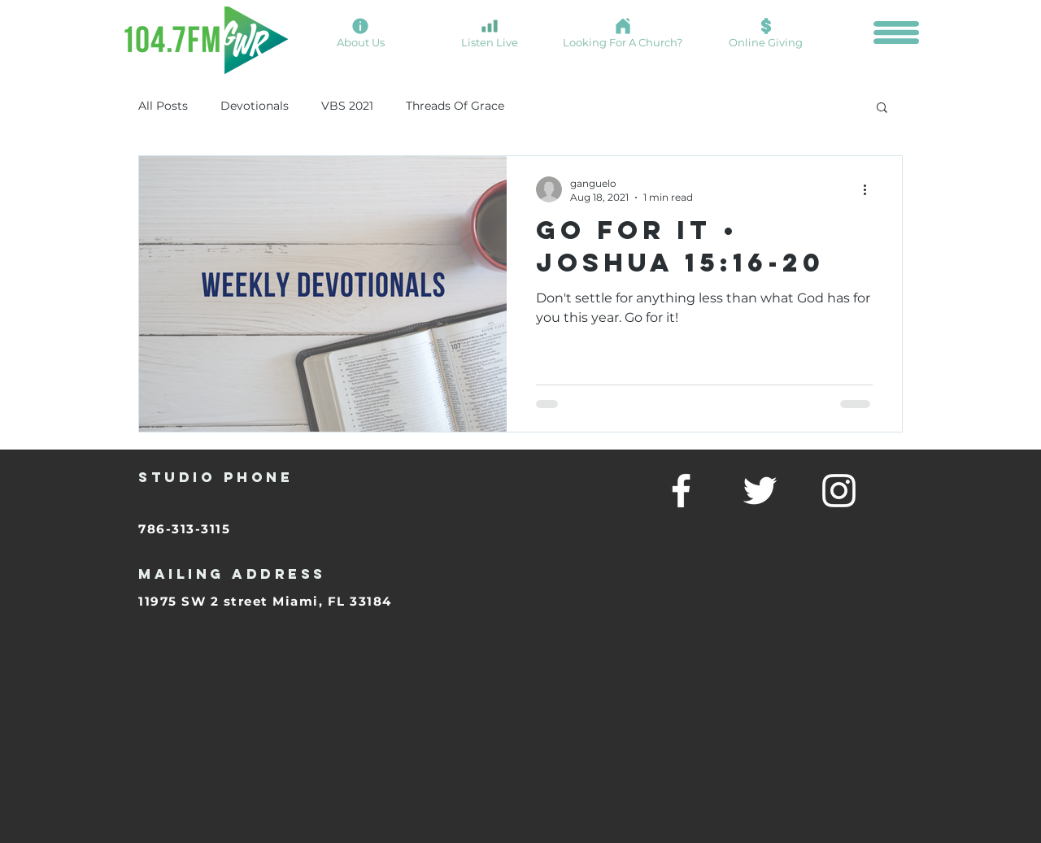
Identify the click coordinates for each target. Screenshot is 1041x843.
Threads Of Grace (455, 105)
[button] (896, 32)
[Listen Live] (489, 32)
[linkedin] (839, 490)
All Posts (163, 105)
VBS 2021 (347, 105)
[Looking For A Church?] (622, 32)
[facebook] (681, 490)
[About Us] (360, 32)
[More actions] (870, 189)
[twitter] (760, 490)
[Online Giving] (765, 32)
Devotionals (254, 105)
